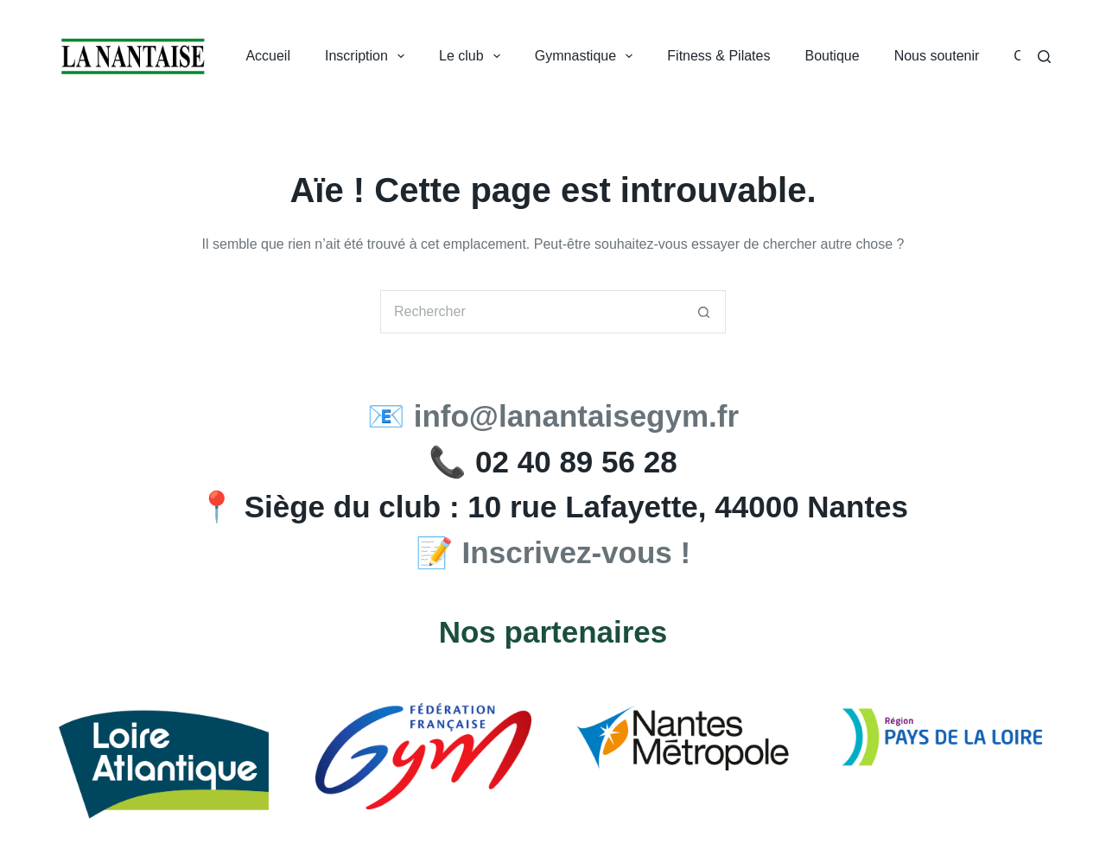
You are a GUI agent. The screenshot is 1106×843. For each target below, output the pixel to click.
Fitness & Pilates (718, 55)
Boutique (831, 55)
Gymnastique (587, 56)
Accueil (267, 55)
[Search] (1044, 56)
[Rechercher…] (531, 311)
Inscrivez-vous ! (576, 552)
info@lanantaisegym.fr (576, 416)
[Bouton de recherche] (704, 311)
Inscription (368, 56)
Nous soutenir (937, 55)
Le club (473, 56)
